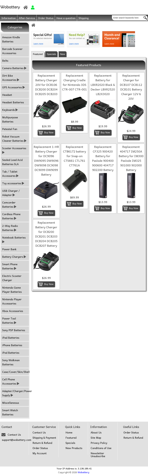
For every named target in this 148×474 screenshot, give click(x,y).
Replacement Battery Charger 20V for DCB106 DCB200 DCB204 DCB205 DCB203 (46, 84)
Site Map (96, 438)
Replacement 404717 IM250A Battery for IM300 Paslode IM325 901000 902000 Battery (131, 158)
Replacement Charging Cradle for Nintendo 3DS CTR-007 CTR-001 (74, 82)
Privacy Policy (99, 443)
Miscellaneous (10, 403)
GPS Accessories (13, 87)
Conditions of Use (101, 448)
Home (68, 432)
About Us (96, 432)
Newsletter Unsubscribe (98, 454)
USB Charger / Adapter (11, 193)
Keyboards (10, 110)
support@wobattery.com (16, 440)
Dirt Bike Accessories (10, 77)
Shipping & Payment (44, 438)
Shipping (83, 18)
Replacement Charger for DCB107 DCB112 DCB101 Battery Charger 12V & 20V (131, 87)
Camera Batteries (14, 68)
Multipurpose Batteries (10, 119)
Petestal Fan (9, 129)
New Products (73, 448)
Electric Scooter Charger (11, 278)
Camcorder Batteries (9, 204)
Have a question (65, 18)
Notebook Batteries (14, 239)
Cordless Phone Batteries (11, 216)
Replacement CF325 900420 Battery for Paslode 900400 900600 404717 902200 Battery (103, 158)
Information (8, 18)
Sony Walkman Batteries (11, 362)
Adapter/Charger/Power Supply (15, 393)
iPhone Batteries (12, 345)
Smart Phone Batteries (9, 266)
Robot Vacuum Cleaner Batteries (14, 138)
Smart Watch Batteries (10, 412)
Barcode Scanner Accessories (12, 51)
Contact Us (14, 434)
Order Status (45, 18)
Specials (51, 54)
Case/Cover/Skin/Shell (15, 372)
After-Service (27, 18)
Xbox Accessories (12, 311)
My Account (40, 453)
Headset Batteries (13, 102)
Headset (7, 95)
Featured (38, 54)
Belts (5, 60)
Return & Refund (42, 443)
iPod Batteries (10, 352)
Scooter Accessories (14, 150)
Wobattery (83, 472)
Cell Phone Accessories (10, 381)
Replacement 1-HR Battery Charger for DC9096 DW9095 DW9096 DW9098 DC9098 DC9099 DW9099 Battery (46, 160)
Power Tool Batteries (9, 320)
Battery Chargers (14, 257)
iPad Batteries (10, 337)
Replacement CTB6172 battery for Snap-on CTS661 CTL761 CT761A (74, 156)
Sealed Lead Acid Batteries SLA (12, 162)
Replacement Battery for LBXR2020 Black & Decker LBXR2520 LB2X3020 (103, 84)
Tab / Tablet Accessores (10, 173)
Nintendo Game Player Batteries (12, 289)
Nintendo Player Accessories (12, 301)
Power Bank (9, 249)
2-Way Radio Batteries (10, 228)
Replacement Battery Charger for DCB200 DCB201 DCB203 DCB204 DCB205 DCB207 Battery (46, 234)
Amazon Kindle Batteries (11, 39)
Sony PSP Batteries (13, 330)
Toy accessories (13, 183)
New (62, 54)
